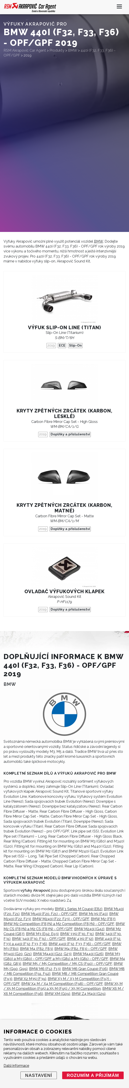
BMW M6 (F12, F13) (45, 969)
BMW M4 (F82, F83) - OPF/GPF (80, 949)
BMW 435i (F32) (80, 939)
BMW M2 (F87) (103, 919)
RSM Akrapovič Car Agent (25, 50)
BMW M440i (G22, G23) (52, 954)
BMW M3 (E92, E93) (42, 934)
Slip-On (75, 345)
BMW (98, 241)
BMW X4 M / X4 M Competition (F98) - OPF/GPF (62, 984)
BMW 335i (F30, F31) (77, 934)
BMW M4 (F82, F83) (36, 949)
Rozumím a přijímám (93, 1075)
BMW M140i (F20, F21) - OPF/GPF (49, 914)
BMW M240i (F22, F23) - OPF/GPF (60, 919)
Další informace (16, 1066)
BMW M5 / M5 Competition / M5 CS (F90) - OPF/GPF (67, 964)
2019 (51, 345)
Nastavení (38, 1075)
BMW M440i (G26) (88, 954)
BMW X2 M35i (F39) (30, 979)
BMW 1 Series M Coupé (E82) (78, 909)
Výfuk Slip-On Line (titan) (64, 327)
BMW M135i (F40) (93, 914)
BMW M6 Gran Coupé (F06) (85, 969)
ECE (62, 345)
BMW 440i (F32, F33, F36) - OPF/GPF (80, 944)
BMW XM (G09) (57, 994)
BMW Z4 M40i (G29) (88, 994)
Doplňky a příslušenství (70, 434)
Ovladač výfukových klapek (64, 591)
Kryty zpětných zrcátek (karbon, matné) (64, 508)
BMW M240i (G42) (89, 929)
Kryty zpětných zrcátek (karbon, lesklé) (64, 413)
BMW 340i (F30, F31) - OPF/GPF (38, 939)
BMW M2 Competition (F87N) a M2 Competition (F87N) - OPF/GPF (59, 924)
